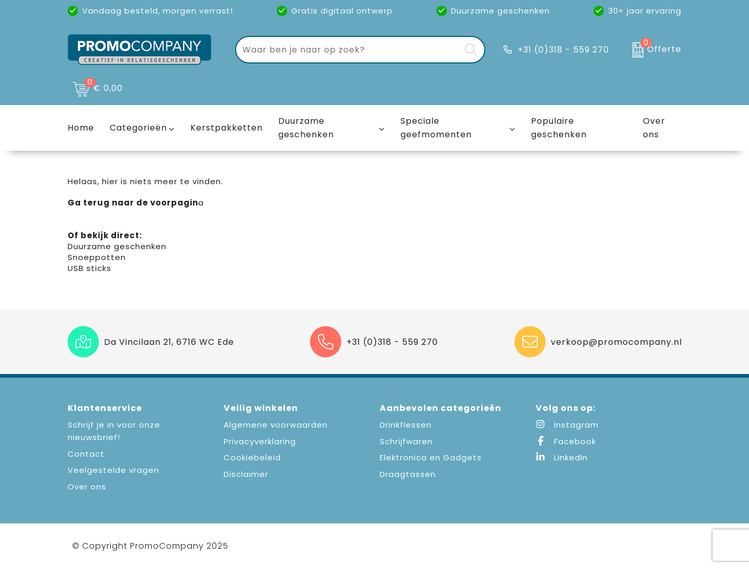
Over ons (87, 486)
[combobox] (348, 49)
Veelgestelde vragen (113, 469)
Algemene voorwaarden (276, 424)
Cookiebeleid (252, 457)
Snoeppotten (97, 257)
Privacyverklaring (260, 441)
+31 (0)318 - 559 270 (563, 50)
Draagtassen (408, 474)
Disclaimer (246, 474)
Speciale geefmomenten (436, 127)
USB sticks (89, 268)
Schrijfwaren (406, 441)
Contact (86, 453)
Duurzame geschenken (306, 127)
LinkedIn (562, 457)
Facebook (566, 441)
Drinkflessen (406, 424)
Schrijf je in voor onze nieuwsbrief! (114, 431)
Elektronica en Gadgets (431, 457)
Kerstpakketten (226, 128)
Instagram (567, 424)
